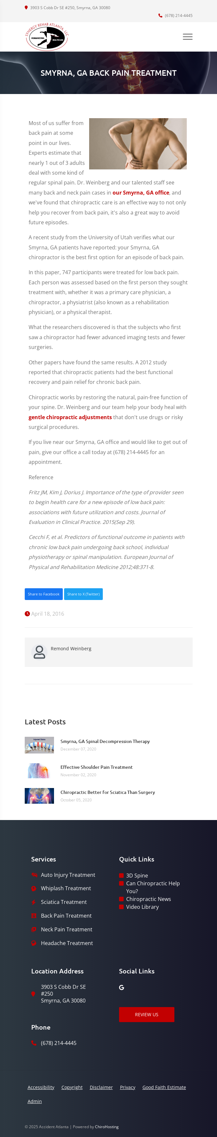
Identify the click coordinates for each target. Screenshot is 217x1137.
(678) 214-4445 (175, 15)
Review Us (146, 1014)
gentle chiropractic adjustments (70, 417)
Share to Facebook (44, 594)
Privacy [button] (127, 1087)
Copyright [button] (72, 1087)
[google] (121, 987)
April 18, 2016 (44, 613)
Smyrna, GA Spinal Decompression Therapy (105, 741)
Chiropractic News (148, 899)
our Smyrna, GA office (141, 192)
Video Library (142, 906)
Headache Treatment (67, 943)
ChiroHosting (107, 1126)
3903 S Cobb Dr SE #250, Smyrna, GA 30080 (67, 7)
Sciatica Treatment (64, 902)
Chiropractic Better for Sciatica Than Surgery (108, 792)
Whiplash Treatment (66, 888)
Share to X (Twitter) (83, 594)
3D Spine (137, 875)
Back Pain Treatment (66, 915)
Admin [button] (35, 1101)
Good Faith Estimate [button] (164, 1087)
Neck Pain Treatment (66, 929)
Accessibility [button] (41, 1087)
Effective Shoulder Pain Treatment (97, 767)
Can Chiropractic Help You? (153, 887)
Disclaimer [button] (101, 1087)
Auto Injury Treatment (68, 875)
